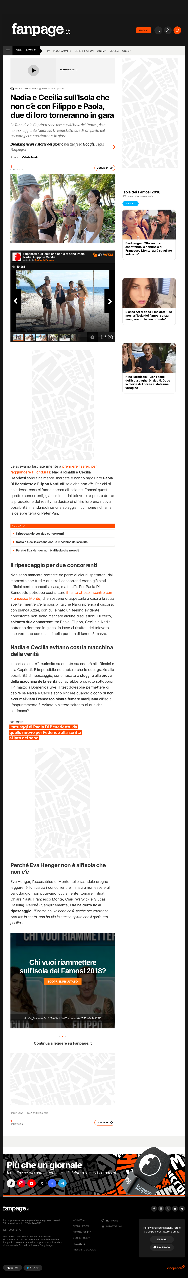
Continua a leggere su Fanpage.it (63, 1043)
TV (48, 50)
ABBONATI (143, 30)
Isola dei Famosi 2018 (25, 89)
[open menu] (7, 50)
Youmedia (79, 1220)
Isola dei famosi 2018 (37, 1113)
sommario (18, 525)
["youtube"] (31, 1183)
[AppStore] (12, 1268)
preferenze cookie (84, 1249)
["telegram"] (62, 1183)
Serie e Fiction (84, 50)
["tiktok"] (11, 1183)
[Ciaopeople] (176, 1268)
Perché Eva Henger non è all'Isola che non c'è (47, 550)
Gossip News (16, 1113)
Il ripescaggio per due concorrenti (40, 533)
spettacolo (26, 50)
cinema (101, 50)
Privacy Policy (82, 1232)
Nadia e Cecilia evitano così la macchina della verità (52, 542)
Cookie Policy (81, 1238)
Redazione (79, 1243)
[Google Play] (33, 1268)
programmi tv (62, 50)
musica (114, 50)
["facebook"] (52, 1183)
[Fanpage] (16, 1209)
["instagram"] (21, 1183)
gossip (126, 50)
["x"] (42, 1183)
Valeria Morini (30, 157)
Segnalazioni (81, 1226)
